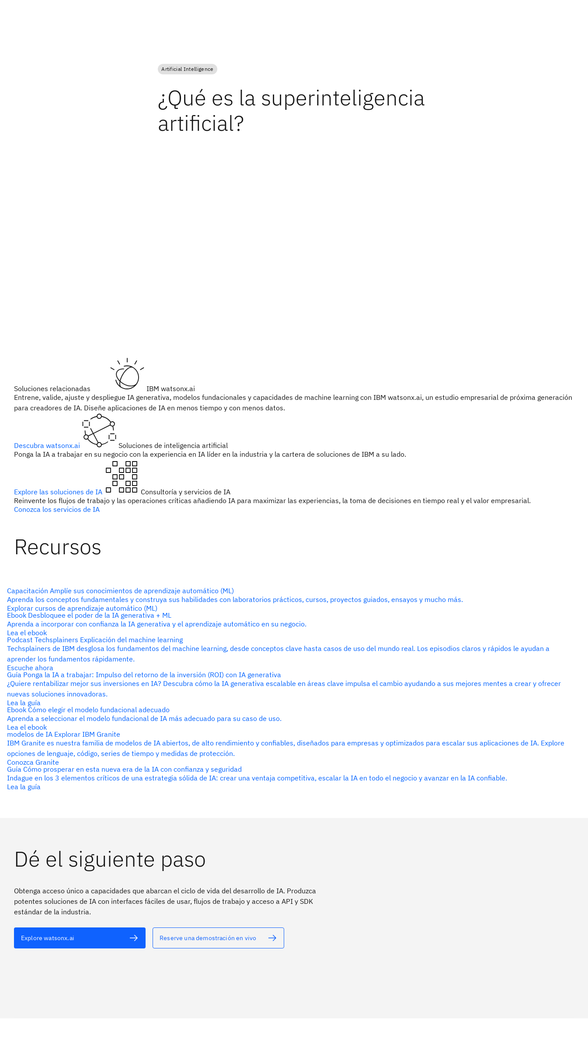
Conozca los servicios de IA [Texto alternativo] (57, 509)
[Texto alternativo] (290, 599)
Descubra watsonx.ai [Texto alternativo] (48, 445)
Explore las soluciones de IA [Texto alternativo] (59, 491)
